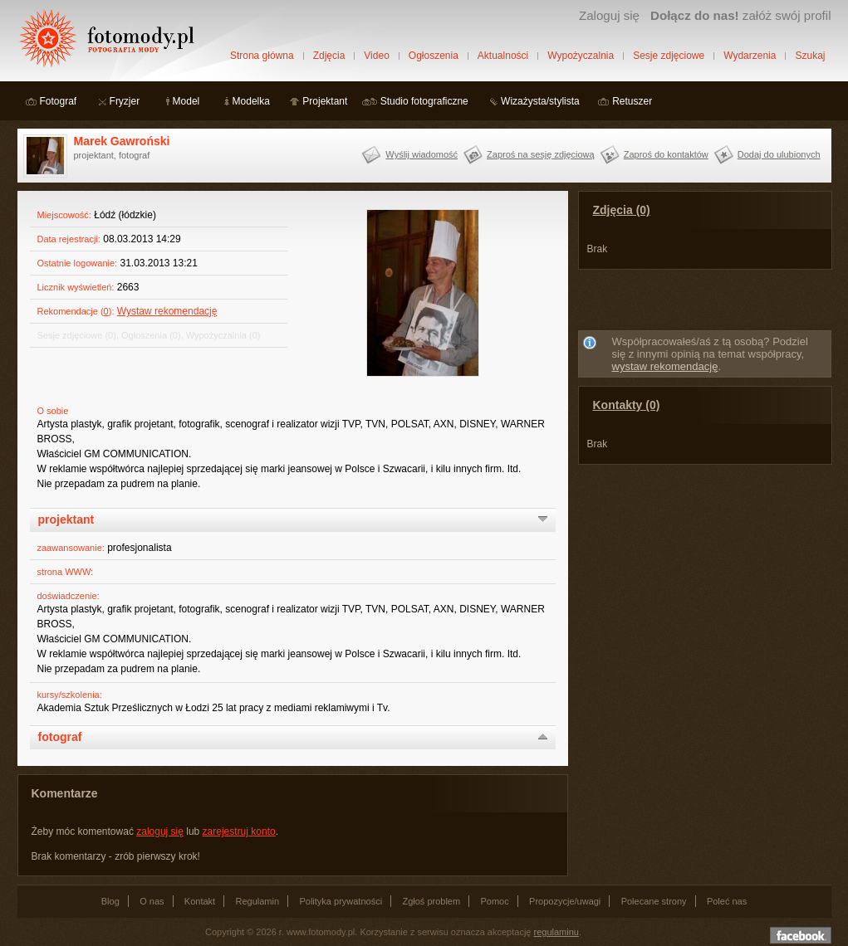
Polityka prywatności (340, 901)
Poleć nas (727, 901)
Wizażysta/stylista (540, 101)
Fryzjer (125, 101)
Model (186, 101)
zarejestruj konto (239, 831)
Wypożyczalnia (580, 55)
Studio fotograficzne (424, 101)
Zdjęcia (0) (621, 210)
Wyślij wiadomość (421, 154)
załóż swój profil (740, 15)
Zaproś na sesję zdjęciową (541, 154)
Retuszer (632, 101)
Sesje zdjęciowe (668, 55)
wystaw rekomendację (665, 366)
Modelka (251, 101)
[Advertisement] (704, 303)
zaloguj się (160, 831)
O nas (152, 901)
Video (376, 55)
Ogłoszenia (433, 55)
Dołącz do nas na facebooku (800, 935)
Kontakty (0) (626, 405)
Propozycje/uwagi (564, 901)
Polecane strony (654, 901)
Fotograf (58, 101)
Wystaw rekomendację (167, 311)
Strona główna (262, 55)
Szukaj (810, 55)
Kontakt (199, 901)
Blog (110, 901)
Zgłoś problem (431, 901)
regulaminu (556, 932)
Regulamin (258, 901)
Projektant (324, 101)
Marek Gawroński (122, 141)
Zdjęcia (329, 55)
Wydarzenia (749, 55)
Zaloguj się (609, 15)
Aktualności (503, 55)
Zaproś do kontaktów (666, 154)
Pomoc (495, 901)
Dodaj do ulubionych (779, 154)
